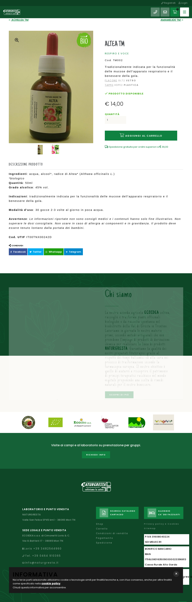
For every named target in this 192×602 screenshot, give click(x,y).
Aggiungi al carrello (141, 132)
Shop (99, 517)
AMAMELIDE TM (173, 19)
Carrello (102, 521)
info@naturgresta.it (41, 552)
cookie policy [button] (50, 584)
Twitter (31, 247)
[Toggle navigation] (184, 10)
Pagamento (104, 530)
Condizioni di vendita (111, 526)
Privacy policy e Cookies (161, 517)
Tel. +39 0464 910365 (42, 546)
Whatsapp (47, 247)
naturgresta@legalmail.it (45, 564)
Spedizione (104, 534)
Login (183, 2)
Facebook (16, 247)
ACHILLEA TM (18, 19)
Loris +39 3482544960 (42, 540)
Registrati (169, 2)
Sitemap (150, 521)
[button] (176, 574)
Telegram (64, 247)
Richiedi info (96, 450)
